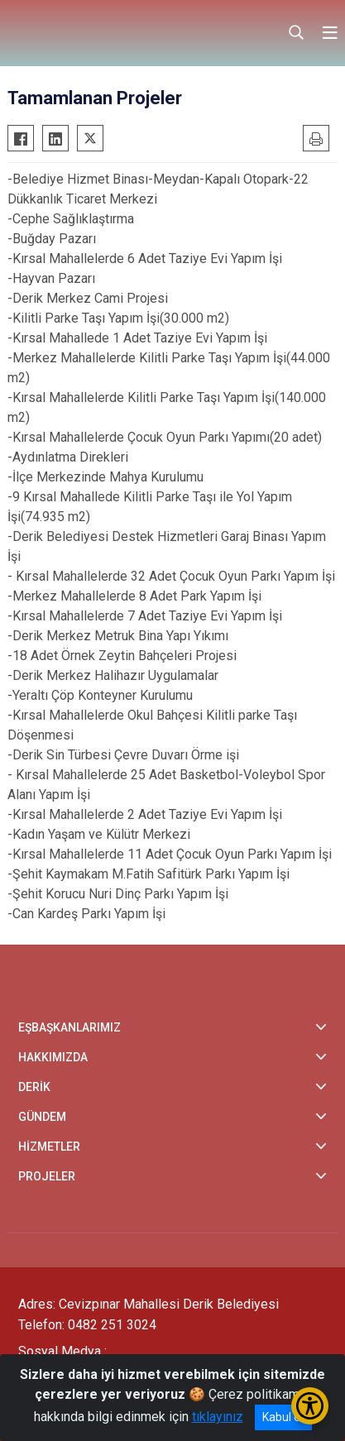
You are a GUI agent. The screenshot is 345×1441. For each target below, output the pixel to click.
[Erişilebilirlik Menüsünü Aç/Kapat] (309, 1405)
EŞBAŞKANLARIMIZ (69, 1027)
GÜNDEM (42, 1116)
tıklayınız (217, 1416)
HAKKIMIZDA (53, 1057)
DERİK (34, 1087)
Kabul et (283, 1417)
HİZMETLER (49, 1146)
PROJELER (46, 1176)
